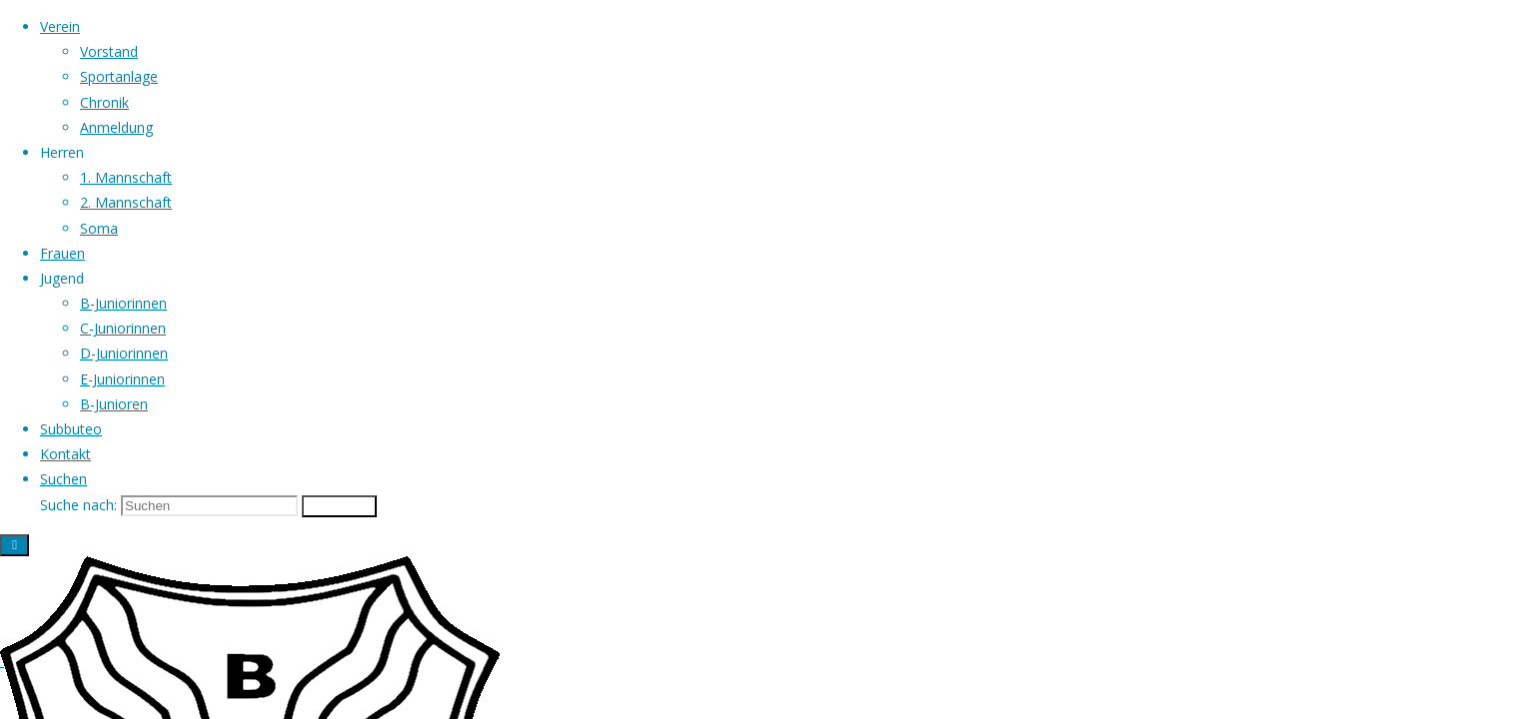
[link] (63, 478)
